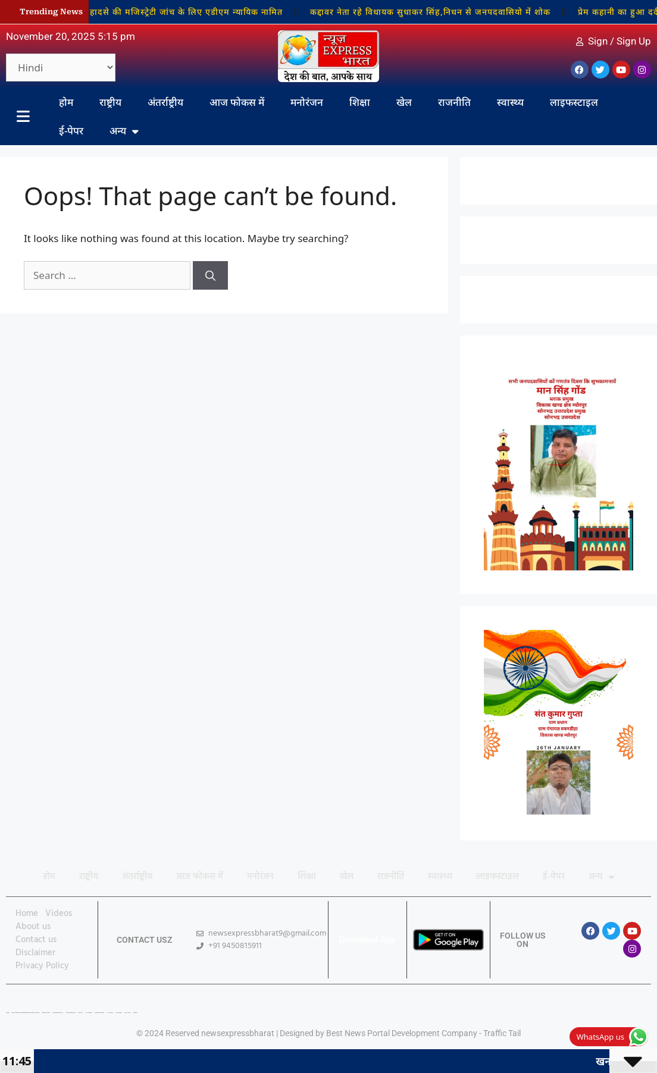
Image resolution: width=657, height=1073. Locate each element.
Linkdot (135, 1013)
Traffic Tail (502, 1033)
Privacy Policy (42, 965)
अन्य (124, 131)
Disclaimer (35, 952)
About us (33, 926)
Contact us (36, 939)
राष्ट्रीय (110, 102)
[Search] (210, 275)
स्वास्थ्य (510, 102)
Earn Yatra (127, 1013)
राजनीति (454, 102)
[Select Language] (60, 67)
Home (26, 913)
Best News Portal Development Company (401, 1033)
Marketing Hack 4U (57, 1013)
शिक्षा (359, 102)
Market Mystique (99, 1013)
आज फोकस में (236, 102)
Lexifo (8, 1013)
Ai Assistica (110, 1013)
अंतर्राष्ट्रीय (165, 102)
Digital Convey (46, 1013)
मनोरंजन (306, 102)
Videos (58, 913)
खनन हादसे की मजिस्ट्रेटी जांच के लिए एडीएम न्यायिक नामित (181, 11)
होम (66, 102)
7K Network (89, 1013)
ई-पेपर (71, 130)
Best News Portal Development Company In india (25, 1013)
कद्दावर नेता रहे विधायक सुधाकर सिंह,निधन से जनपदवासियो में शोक (435, 11)
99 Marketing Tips (71, 1013)
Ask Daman (118, 1013)
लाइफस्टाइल (574, 102)
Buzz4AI (81, 1013)
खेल (404, 102)
